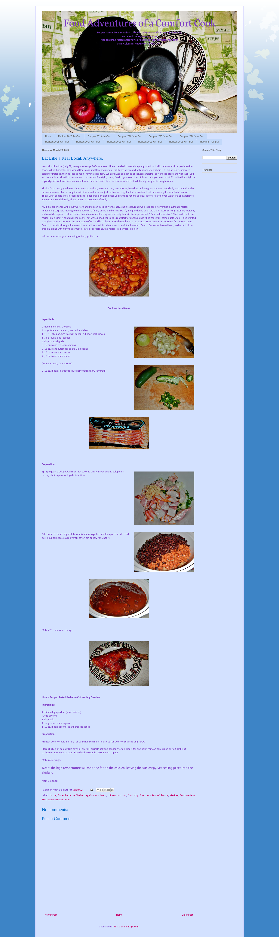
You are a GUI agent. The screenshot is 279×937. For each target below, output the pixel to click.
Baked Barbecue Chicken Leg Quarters (78, 795)
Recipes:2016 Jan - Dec (192, 136)
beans (103, 795)
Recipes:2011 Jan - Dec (181, 141)
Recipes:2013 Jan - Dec (119, 141)
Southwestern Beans (53, 799)
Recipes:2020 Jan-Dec (69, 136)
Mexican (174, 795)
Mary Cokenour (160, 795)
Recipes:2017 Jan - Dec (161, 136)
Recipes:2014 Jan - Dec (88, 141)
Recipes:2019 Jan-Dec (99, 136)
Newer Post (51, 915)
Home (48, 136)
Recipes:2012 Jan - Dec (150, 141)
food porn (145, 795)
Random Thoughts (209, 141)
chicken (112, 795)
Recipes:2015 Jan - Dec (57, 141)
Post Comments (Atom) (126, 926)
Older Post (187, 915)
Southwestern (187, 795)
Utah (67, 799)
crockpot (121, 795)
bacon (53, 795)
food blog (133, 795)
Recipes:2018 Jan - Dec (130, 136)
